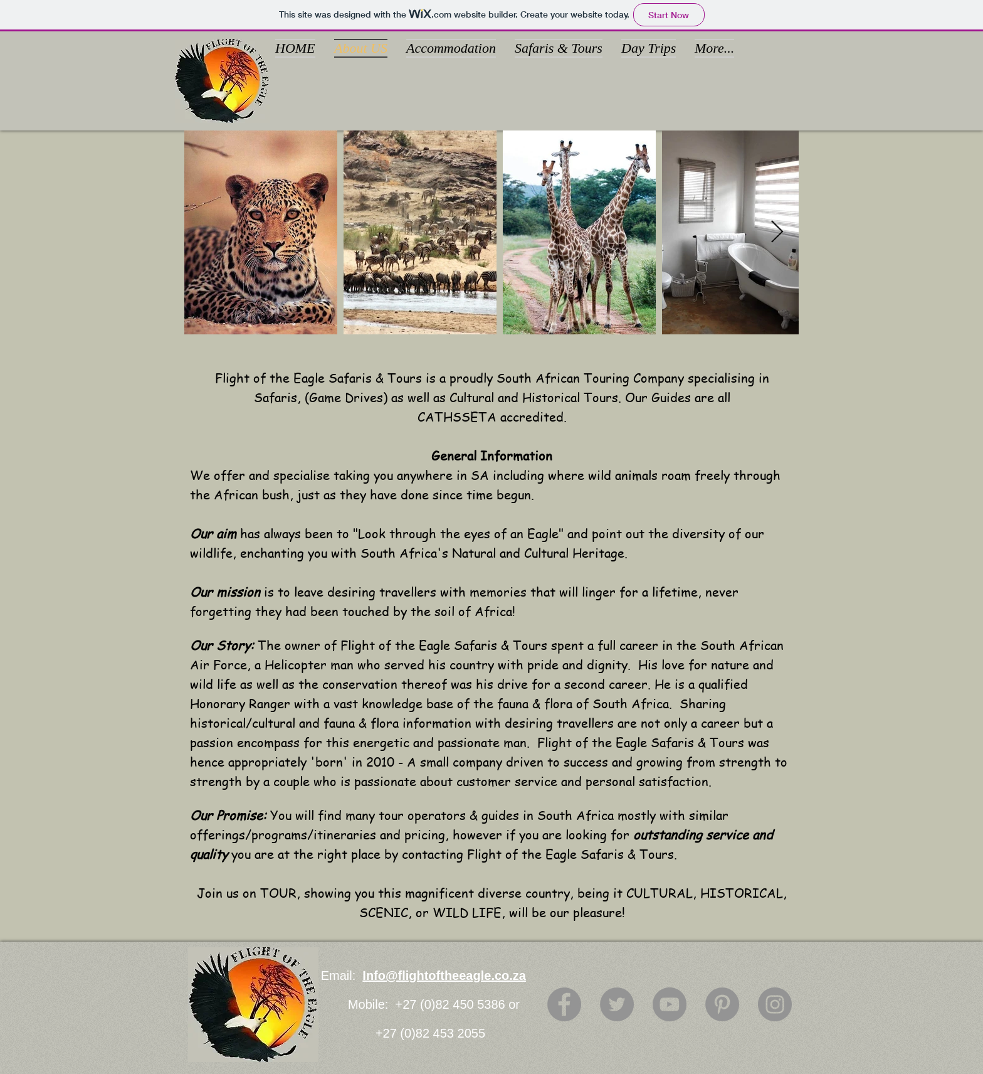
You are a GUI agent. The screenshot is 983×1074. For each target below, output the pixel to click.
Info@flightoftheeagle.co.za (444, 975)
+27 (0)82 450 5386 (452, 1004)
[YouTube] (669, 1004)
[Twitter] (617, 1004)
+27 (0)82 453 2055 (430, 1033)
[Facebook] (564, 1004)
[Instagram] (775, 1004)
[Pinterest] (722, 1004)
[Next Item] (777, 232)
